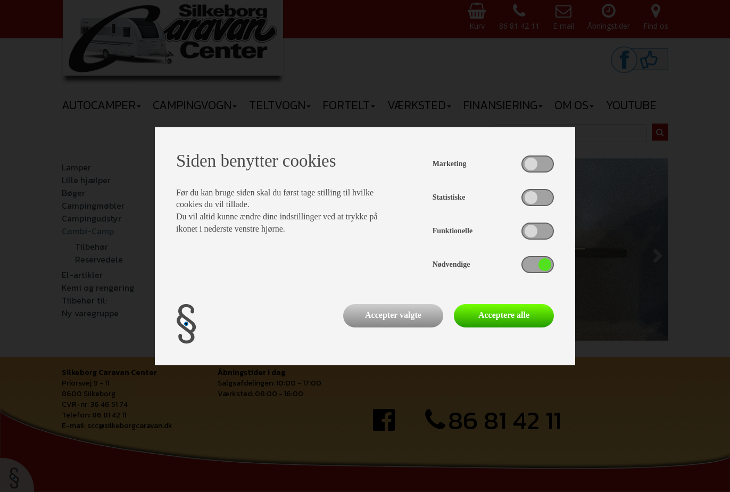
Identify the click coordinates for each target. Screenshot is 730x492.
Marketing (450, 164)
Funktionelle (452, 231)
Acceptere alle (503, 314)
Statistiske (449, 197)
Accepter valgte (393, 314)
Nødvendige (451, 264)
